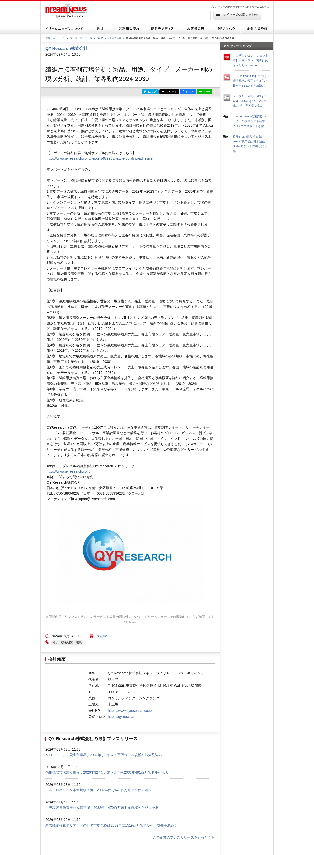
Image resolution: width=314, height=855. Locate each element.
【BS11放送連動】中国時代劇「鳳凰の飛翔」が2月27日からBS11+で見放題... (251, 80)
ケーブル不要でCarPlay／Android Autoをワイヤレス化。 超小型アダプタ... (250, 100)
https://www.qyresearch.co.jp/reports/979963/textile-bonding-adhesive (100, 158)
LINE (204, 91)
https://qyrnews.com (123, 717)
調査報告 (103, 636)
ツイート (169, 91)
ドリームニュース (55, 38)
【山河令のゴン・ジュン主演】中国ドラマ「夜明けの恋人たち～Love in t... (250, 60)
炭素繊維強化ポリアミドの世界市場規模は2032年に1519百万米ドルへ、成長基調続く (111, 825)
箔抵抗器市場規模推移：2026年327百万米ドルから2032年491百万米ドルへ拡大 (106, 772)
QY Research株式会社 (109, 38)
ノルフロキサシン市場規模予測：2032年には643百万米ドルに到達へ (98, 790)
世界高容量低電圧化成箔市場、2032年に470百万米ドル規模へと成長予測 (101, 808)
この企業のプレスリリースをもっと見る (184, 837)
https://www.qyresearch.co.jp (68, 471)
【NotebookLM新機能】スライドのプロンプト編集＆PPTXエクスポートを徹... (250, 121)
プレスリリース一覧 (81, 38)
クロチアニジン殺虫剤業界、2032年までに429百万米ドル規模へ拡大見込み (103, 755)
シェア (188, 91)
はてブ (150, 91)
